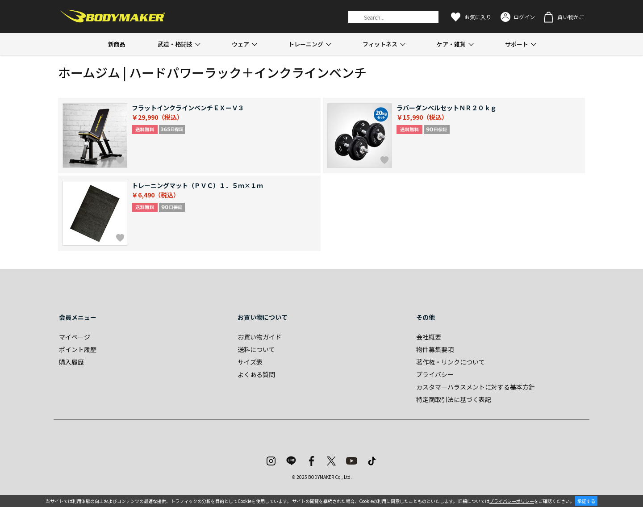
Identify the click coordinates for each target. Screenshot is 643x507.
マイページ (74, 336)
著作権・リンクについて (450, 361)
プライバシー (435, 374)
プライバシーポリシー (511, 501)
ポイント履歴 (77, 349)
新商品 (116, 44)
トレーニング (305, 44)
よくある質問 (256, 374)
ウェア (240, 44)
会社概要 (428, 336)
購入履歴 (71, 361)
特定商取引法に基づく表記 (453, 399)
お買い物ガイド (259, 336)
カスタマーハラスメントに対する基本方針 (475, 386)
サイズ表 (250, 361)
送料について (256, 349)
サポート (516, 44)
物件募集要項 (435, 349)
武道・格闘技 (175, 44)
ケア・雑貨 (451, 44)
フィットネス (380, 44)
